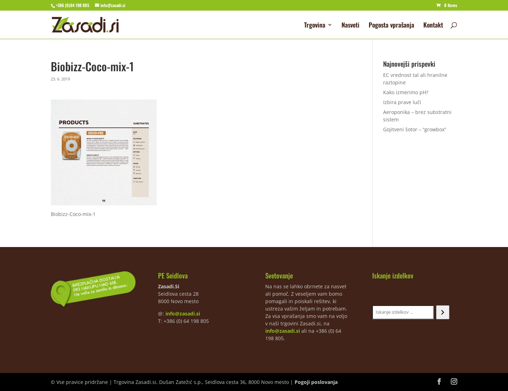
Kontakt (433, 25)
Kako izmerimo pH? (405, 92)
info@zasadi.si (182, 313)
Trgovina (314, 25)
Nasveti (350, 25)
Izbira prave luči (402, 102)
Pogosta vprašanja (391, 25)
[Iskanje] (442, 312)
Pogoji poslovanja (316, 382)
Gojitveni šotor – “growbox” (414, 129)
